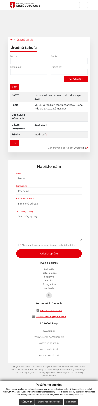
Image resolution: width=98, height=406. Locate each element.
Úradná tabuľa (24, 39)
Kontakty (49, 288)
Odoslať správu (49, 253)
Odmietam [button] (71, 402)
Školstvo (49, 277)
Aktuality (49, 269)
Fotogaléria (49, 284)
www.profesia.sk (49, 349)
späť (14, 87)
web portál (58, 369)
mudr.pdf (40, 134)
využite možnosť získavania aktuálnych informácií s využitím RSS (43, 366)
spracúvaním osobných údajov (59, 245)
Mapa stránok (45, 369)
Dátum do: (56, 67)
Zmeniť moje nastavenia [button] (49, 402)
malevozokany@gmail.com (51, 316)
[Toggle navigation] (83, 5)
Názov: (14, 56)
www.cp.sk (49, 331)
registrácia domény (36, 372)
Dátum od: (16, 67)
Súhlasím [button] (26, 402)
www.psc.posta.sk (49, 343)
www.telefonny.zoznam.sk (49, 337)
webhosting (68, 369)
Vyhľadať (76, 78)
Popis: (54, 56)
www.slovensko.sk (49, 355)
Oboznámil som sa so (47, 245)
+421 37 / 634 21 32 (51, 310)
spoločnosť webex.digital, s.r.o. (60, 372)
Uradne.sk (80, 147)
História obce (49, 273)
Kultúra (49, 280)
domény (23, 372)
